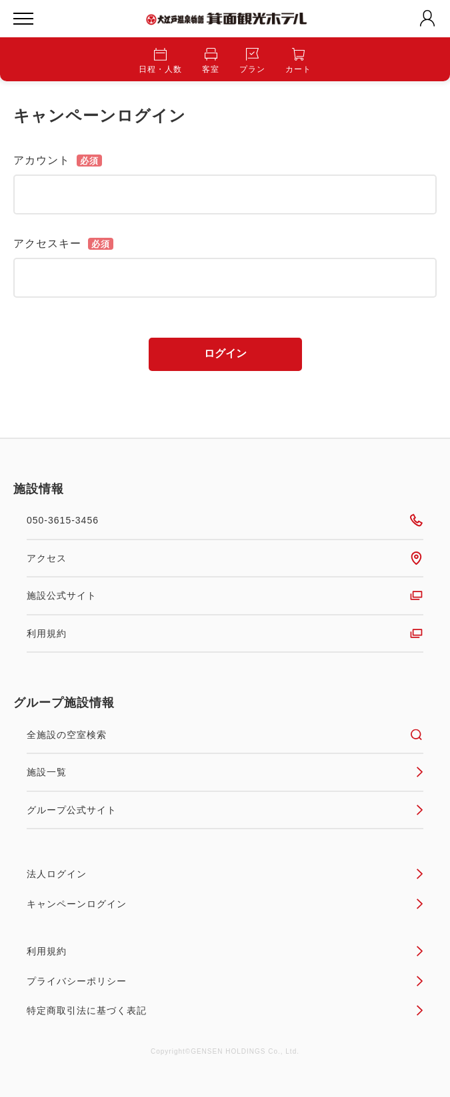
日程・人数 (160, 61)
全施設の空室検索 (225, 734)
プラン (252, 61)
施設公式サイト (225, 595)
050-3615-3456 (225, 520)
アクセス (225, 558)
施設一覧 (225, 772)
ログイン (225, 353)
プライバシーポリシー (225, 981)
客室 (210, 61)
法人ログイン (225, 874)
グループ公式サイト (225, 810)
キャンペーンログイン (225, 904)
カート (298, 61)
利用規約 (225, 633)
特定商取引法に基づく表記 (225, 1010)
